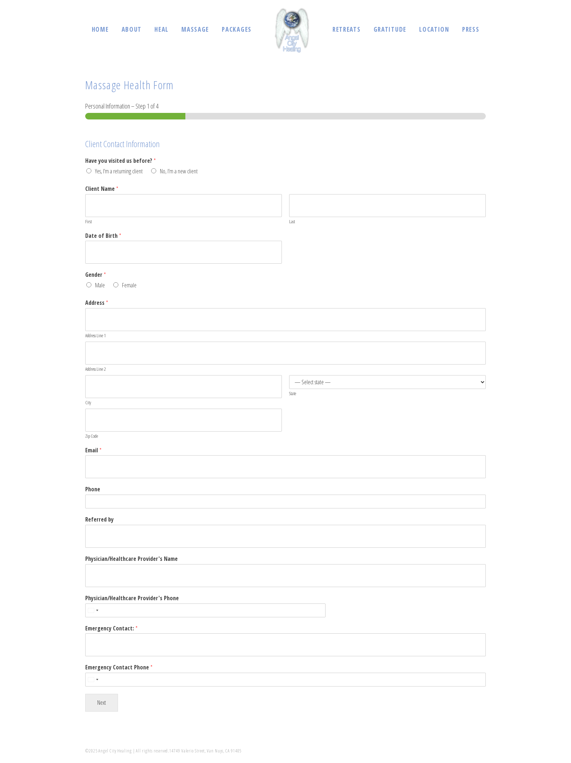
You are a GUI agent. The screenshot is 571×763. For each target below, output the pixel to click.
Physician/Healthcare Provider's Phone (132, 598)
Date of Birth (103, 236)
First (88, 222)
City (88, 403)
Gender (95, 275)
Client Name (101, 189)
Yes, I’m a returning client (119, 171)
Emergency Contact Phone (119, 667)
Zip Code (91, 436)
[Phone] (285, 501)
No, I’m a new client (179, 171)
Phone (92, 489)
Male (100, 285)
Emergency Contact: (111, 628)
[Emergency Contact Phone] (285, 680)
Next (101, 703)
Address (96, 303)
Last (292, 222)
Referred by (99, 519)
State (292, 393)
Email (93, 450)
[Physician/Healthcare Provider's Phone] (205, 610)
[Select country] (93, 610)
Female (129, 285)
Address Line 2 (95, 369)
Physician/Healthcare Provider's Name (131, 559)
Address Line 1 (95, 336)
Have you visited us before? (120, 161)
